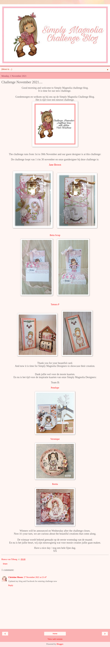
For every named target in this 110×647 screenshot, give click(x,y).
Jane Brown (55, 164)
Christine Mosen (15, 577)
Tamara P (55, 304)
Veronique (55, 439)
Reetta (55, 484)
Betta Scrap (55, 235)
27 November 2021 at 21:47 (35, 577)
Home (55, 634)
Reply (10, 585)
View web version (55, 639)
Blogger (60, 644)
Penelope (55, 387)
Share (5, 564)
